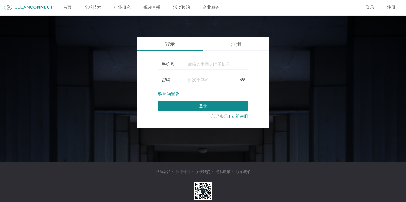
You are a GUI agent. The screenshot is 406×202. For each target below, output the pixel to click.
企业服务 (211, 7)
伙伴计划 (183, 172)
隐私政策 (223, 172)
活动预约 (181, 7)
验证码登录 (168, 93)
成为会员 (163, 172)
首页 (67, 7)
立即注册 (239, 116)
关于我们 (203, 172)
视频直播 (151, 7)
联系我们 (243, 172)
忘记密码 (219, 116)
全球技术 (92, 7)
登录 (370, 7)
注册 (391, 7)
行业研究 (122, 7)
